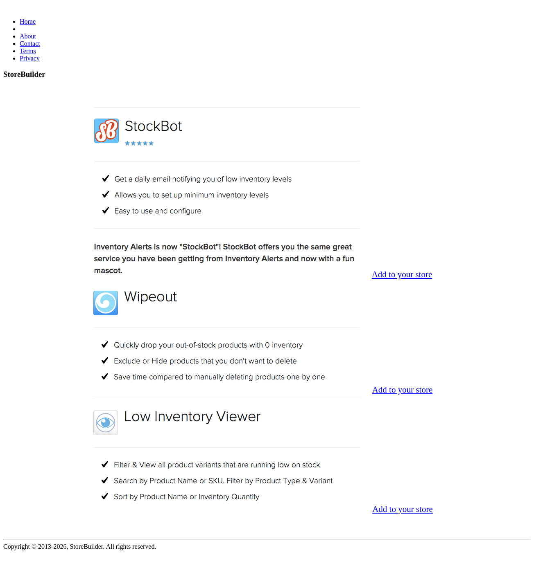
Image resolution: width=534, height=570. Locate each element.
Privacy (30, 58)
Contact (30, 43)
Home (28, 21)
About (28, 36)
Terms (28, 50)
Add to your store (402, 274)
